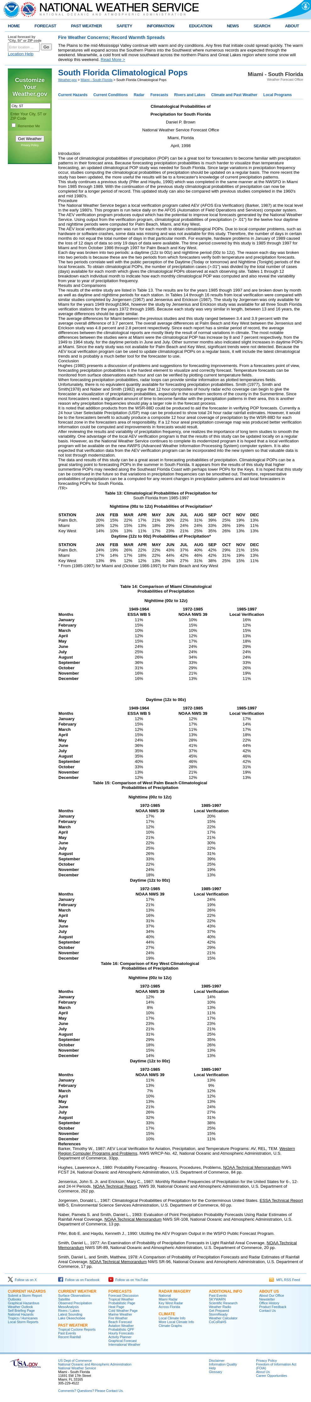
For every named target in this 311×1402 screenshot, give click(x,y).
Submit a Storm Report (25, 1295)
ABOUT (292, 26)
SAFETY (124, 26)
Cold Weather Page (123, 1310)
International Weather (124, 1344)
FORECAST (45, 26)
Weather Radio (220, 1307)
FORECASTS (120, 1291)
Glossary (215, 1372)
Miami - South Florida (96, 80)
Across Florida (169, 1307)
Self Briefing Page (21, 1310)
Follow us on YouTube (128, 1280)
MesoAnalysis (68, 1307)
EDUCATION (200, 26)
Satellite (64, 1299)
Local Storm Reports (23, 1322)
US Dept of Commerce (75, 1360)
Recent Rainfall (69, 1337)
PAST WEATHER (86, 26)
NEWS (233, 26)
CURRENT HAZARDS (27, 1291)
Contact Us (267, 1310)
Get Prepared (219, 1310)
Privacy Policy (30, 145)
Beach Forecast (120, 1322)
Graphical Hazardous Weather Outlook (23, 1305)
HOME (14, 26)
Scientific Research (223, 1303)
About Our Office (271, 1295)
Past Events (67, 1333)
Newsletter (267, 1299)
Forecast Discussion (123, 1295)
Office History (269, 1303)
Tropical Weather (121, 1299)
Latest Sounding (70, 1314)
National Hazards (21, 1314)
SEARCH (262, 26)
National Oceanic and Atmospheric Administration (94, 1364)
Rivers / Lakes (68, 1310)
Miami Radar (168, 1299)
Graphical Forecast (122, 1341)
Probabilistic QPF (121, 1329)
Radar (139, 95)
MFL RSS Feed (284, 1280)
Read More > (113, 59)
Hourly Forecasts (121, 1333)
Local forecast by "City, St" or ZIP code (24, 38)
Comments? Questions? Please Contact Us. (90, 1391)
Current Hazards (72, 95)
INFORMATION (160, 26)
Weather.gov (67, 80)
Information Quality (223, 1364)
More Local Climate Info (176, 1322)
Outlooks (14, 1299)
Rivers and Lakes (189, 95)
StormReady (218, 1314)
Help (212, 1368)
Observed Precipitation (75, 1303)
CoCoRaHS (217, 1322)
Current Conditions (110, 95)
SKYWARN (217, 1299)
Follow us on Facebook (79, 1280)
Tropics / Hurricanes (23, 1318)
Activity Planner (119, 1337)
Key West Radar (171, 1303)
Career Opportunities (271, 1375)
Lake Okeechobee (71, 1318)
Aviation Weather (121, 1326)
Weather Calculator (223, 1318)
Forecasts (159, 95)
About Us (263, 1372)
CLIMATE (167, 1314)
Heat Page (116, 1307)
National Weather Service (77, 1368)
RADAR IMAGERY (175, 1291)
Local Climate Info (172, 1318)
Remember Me (29, 126)
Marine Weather (120, 1314)
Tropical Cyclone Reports (76, 1329)
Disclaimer (217, 1360)
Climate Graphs (170, 1326)
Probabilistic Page (121, 1303)
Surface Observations (74, 1295)
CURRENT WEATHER (77, 1291)
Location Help (21, 54)
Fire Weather (118, 1318)
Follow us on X (22, 1280)
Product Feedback (272, 1307)
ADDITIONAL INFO (225, 1291)
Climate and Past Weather (234, 95)
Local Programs (277, 95)
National (165, 1295)
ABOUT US (269, 1291)
